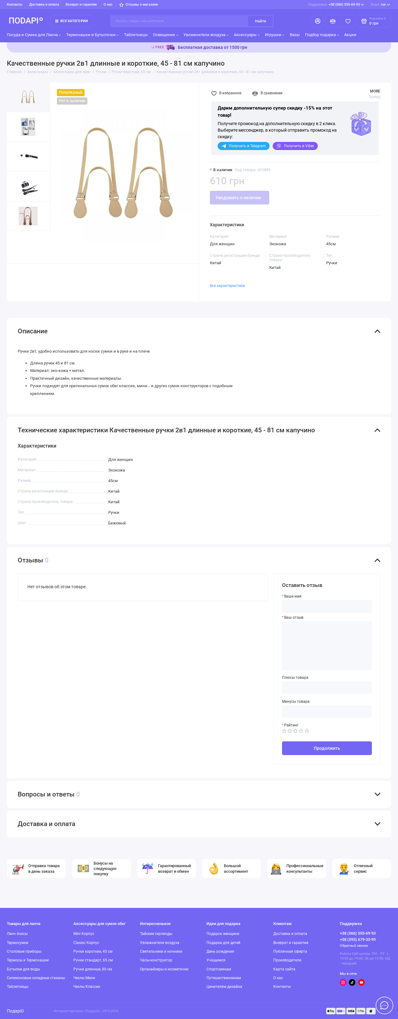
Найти (260, 21)
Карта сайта (284, 969)
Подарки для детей (223, 943)
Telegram (243, 145)
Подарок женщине (222, 934)
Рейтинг (291, 725)
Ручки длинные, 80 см (92, 969)
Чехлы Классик (86, 986)
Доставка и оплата (44, 4)
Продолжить (327, 748)
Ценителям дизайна (224, 986)
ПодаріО (15, 1010)
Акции (350, 34)
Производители (287, 960)
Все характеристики (227, 286)
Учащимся (215, 960)
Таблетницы (136, 34)
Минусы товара (296, 701)
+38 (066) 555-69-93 (336, 4)
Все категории (71, 21)
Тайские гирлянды (156, 934)
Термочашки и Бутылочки (92, 34)
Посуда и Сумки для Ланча (34, 34)
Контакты (14, 4)
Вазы (295, 34)
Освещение (165, 34)
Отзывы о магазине (138, 4)
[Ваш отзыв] (327, 645)
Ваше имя (293, 596)
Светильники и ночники (161, 951)
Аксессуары (247, 34)
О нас (108, 4)
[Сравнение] (333, 21)
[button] (18, 247)
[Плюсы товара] (327, 687)
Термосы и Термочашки (28, 960)
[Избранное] (347, 21)
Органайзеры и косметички (164, 969)
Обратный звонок (354, 946)
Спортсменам (218, 969)
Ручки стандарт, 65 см (93, 960)
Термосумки (17, 943)
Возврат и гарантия (81, 4)
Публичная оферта (290, 951)
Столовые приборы (24, 951)
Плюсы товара (295, 677)
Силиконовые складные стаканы (36, 978)
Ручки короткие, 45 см (93, 951)
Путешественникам (223, 978)
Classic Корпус (86, 943)
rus (380, 4)
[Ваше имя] (327, 606)
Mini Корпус (83, 934)
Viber (295, 145)
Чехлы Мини (84, 978)
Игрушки (275, 34)
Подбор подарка (322, 34)
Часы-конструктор (156, 960)
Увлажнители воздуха (206, 34)
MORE (375, 91)
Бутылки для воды (23, 969)
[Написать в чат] (384, 1005)
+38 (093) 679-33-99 (358, 939)
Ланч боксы (17, 934)
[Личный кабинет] (318, 21)
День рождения (220, 951)
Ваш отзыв (293, 617)
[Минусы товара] (327, 711)
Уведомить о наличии (238, 197)
